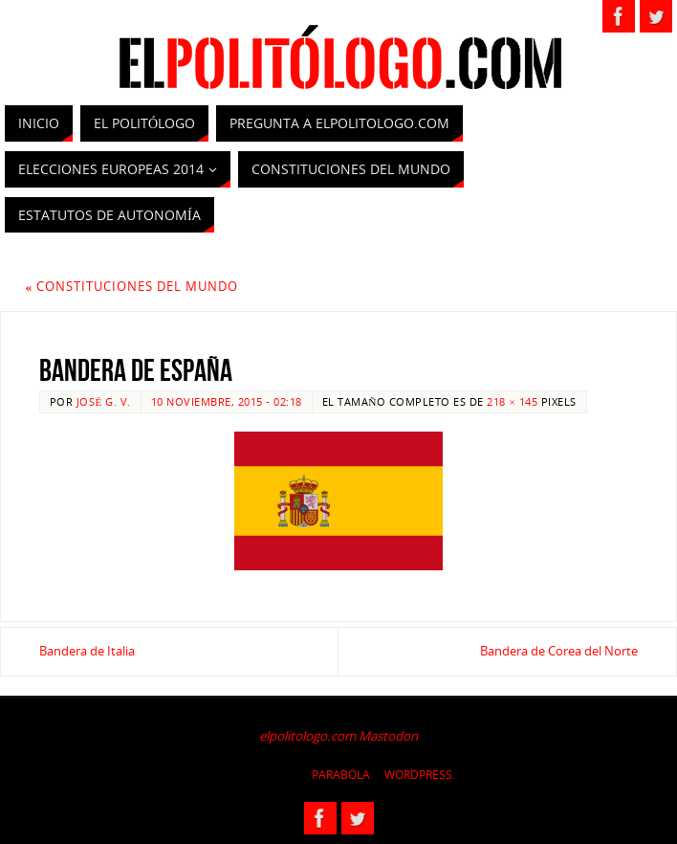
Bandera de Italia (87, 650)
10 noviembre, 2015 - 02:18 (226, 401)
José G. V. (103, 401)
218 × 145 (512, 401)
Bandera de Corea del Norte (559, 650)
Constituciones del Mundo (132, 286)
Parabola (341, 774)
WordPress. (419, 774)
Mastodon (388, 735)
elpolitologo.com (307, 735)
